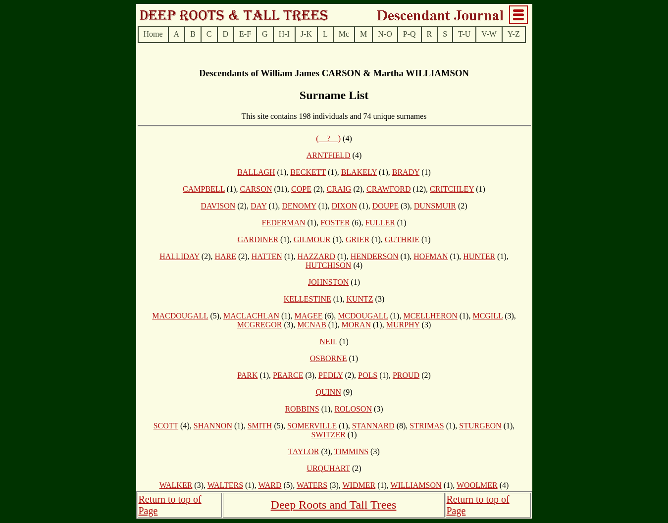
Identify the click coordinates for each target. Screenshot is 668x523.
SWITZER (328, 434)
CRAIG (339, 189)
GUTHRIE (402, 239)
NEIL (328, 341)
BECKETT (308, 172)
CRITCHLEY (452, 189)
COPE (301, 189)
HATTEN (267, 256)
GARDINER (257, 239)
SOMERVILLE (312, 425)
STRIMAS (427, 425)
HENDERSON (375, 256)
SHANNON (213, 425)
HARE (225, 256)
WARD (269, 485)
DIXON (344, 206)
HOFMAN (430, 256)
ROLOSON (353, 409)
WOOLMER (477, 485)
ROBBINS (302, 409)
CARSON (256, 189)
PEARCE (288, 375)
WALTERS (225, 485)
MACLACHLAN (251, 316)
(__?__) (328, 138)
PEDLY (330, 375)
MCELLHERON (430, 316)
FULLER (380, 222)
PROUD (406, 375)
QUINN (328, 392)
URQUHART (328, 468)
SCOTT (166, 425)
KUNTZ (359, 299)
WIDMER (359, 485)
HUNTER (479, 256)
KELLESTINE (307, 299)
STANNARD (373, 425)
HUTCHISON (328, 265)
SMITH (260, 425)
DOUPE (385, 206)
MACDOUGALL (180, 316)
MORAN (356, 324)
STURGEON (480, 425)
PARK (247, 375)
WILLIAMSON (416, 485)
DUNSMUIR (435, 206)
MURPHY (403, 324)
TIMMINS (351, 451)
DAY (259, 206)
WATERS (312, 485)
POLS (367, 375)
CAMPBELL (204, 189)
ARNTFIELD (329, 155)
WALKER (176, 485)
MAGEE (309, 316)
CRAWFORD (388, 189)
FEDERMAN (283, 222)
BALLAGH (256, 172)
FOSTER (335, 222)
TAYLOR (303, 451)
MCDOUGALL (363, 316)
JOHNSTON (328, 282)
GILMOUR (312, 239)
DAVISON (218, 206)
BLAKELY (359, 172)
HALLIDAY (179, 256)
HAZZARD (316, 256)
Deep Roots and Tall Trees (334, 504)
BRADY (405, 172)
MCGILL (487, 316)
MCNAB (311, 324)
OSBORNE (328, 358)
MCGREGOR (259, 324)
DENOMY (299, 206)
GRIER (357, 239)
